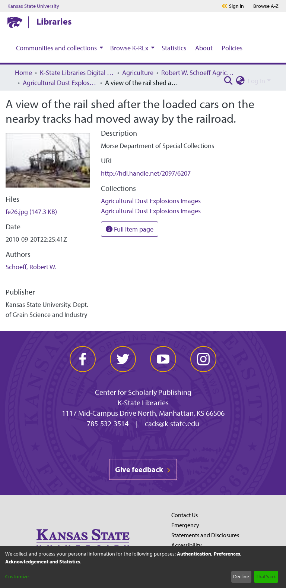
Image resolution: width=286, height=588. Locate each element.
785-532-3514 (107, 423)
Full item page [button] (129, 229)
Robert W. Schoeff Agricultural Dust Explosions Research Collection (198, 72)
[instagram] (203, 359)
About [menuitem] (204, 48)
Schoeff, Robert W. (31, 266)
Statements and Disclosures (205, 535)
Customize (17, 576)
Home (23, 72)
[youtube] (163, 359)
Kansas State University (33, 6)
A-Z (266, 6)
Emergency (185, 525)
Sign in (236, 6)
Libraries (54, 21)
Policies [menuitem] (232, 48)
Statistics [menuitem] (174, 48)
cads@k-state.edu (172, 423)
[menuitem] (59, 48)
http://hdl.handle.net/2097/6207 (146, 173)
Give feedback (143, 469)
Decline (241, 576)
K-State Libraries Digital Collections (77, 72)
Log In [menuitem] (256, 80)
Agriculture (137, 72)
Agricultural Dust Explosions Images (60, 82)
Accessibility (186, 545)
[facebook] (83, 359)
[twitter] (123, 359)
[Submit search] (228, 81)
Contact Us (184, 515)
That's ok (266, 576)
